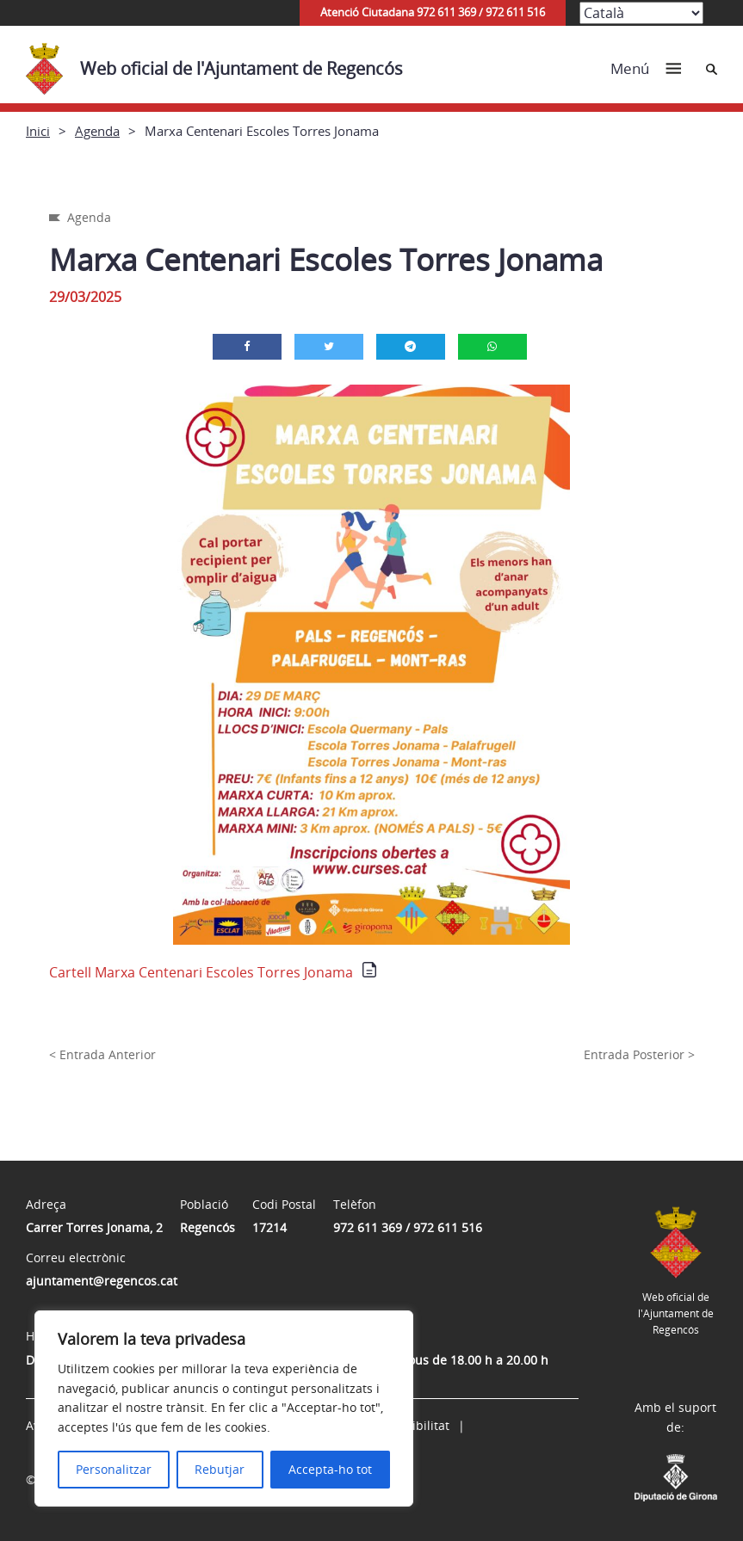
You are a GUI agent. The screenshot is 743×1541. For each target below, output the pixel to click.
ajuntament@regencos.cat (101, 1281)
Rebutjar (220, 1469)
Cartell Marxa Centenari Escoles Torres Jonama (201, 972)
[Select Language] (641, 13)
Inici (38, 130)
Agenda (97, 130)
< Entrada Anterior (102, 1054)
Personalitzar (114, 1469)
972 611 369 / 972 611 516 (407, 1227)
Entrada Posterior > (639, 1054)
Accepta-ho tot (330, 1469)
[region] (223, 1408)
